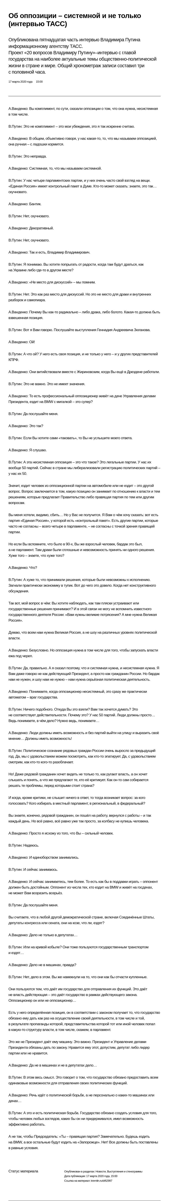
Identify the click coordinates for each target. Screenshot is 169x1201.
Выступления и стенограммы (124, 1171)
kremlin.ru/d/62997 (101, 1180)
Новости (101, 1171)
